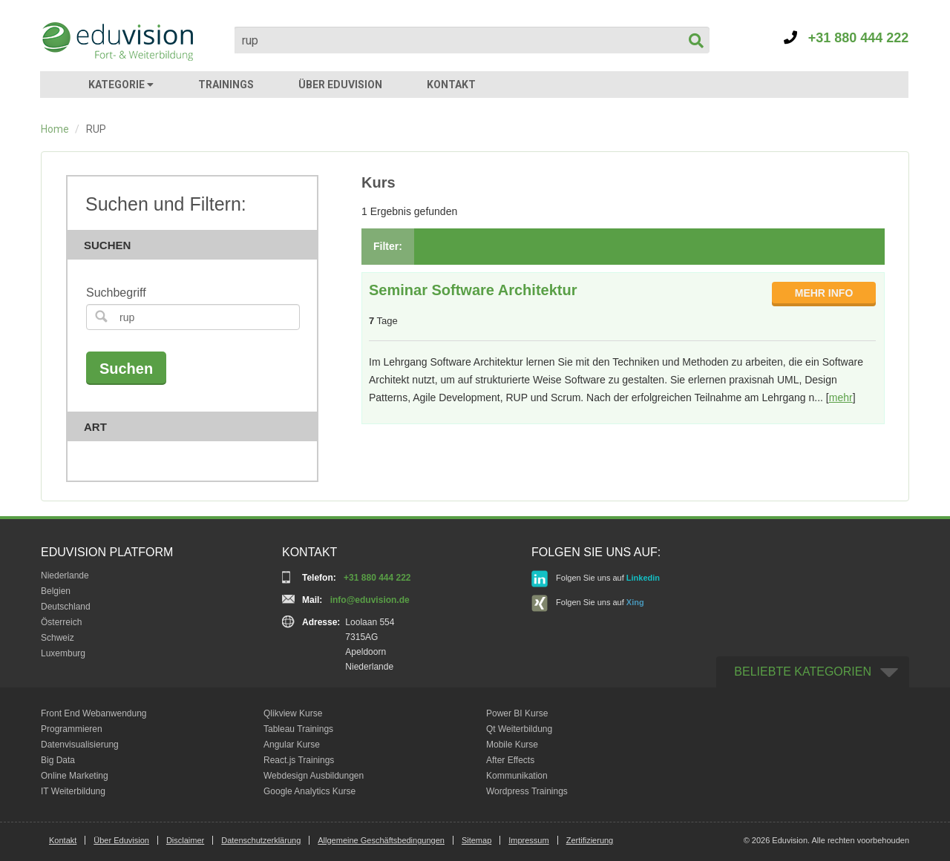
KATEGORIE (121, 84)
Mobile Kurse (512, 744)
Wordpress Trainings (527, 791)
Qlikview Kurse (292, 713)
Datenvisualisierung (80, 744)
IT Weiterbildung (73, 791)
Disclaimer (185, 840)
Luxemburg (63, 653)
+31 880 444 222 (846, 37)
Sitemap (476, 840)
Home (55, 129)
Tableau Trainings (298, 729)
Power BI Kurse (517, 713)
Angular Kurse (291, 744)
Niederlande (65, 575)
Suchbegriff (116, 292)
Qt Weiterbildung (519, 729)
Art (196, 426)
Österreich (61, 622)
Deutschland (66, 606)
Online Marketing (74, 776)
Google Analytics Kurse (309, 791)
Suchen (196, 245)
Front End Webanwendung (94, 713)
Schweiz (57, 638)
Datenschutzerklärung (261, 840)
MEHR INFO (824, 293)
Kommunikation (517, 776)
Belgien (56, 591)
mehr (841, 397)
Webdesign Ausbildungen (313, 776)
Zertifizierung (590, 840)
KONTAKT (451, 84)
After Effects (510, 760)
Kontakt (62, 840)
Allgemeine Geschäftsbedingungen (381, 840)
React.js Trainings (298, 760)
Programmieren (71, 729)
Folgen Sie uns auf (595, 578)
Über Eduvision (121, 840)
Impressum (528, 840)
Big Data (58, 760)
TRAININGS (226, 84)
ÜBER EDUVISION (340, 84)
